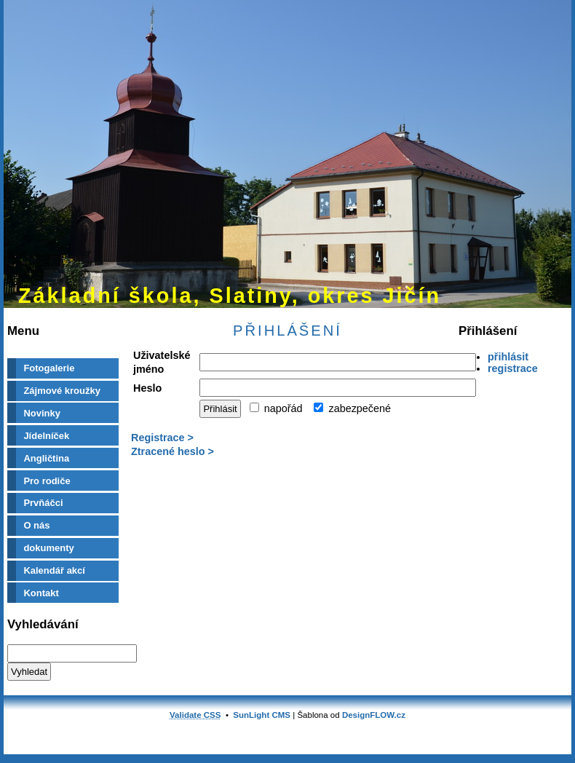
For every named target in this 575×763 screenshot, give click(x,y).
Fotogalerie (48, 368)
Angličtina (46, 458)
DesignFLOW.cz (373, 715)
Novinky (41, 413)
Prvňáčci (43, 502)
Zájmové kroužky (61, 390)
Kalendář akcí (54, 570)
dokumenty (48, 547)
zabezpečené (352, 408)
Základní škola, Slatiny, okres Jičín (229, 295)
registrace (513, 368)
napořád (276, 408)
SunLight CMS (261, 715)
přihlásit (508, 357)
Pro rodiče (46, 480)
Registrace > (162, 437)
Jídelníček (46, 435)
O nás (36, 525)
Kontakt (40, 593)
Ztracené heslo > (172, 451)
